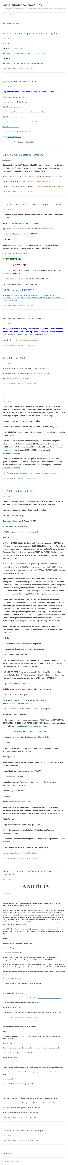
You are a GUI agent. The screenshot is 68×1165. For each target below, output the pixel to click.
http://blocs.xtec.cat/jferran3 (11, 107)
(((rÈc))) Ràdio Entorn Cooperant (19, 81)
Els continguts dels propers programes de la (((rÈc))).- (31, 33)
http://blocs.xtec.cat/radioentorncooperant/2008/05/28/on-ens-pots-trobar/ (27, 229)
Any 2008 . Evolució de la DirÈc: (19, 491)
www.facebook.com (22, 473)
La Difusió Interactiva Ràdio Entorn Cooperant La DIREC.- (33, 204)
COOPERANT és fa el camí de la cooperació (25, 1130)
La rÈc (12, 15)
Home (4, 15)
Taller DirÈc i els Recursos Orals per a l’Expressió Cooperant (28, 872)
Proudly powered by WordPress (11, 1161)
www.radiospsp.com (20, 223)
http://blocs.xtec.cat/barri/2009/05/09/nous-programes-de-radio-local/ (25, 53)
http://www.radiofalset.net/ (14, 683)
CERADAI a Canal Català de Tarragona (23, 154)
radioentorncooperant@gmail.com (17, 703)
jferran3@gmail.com (14, 137)
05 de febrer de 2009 (13, 358)
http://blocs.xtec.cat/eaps (10, 127)
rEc (4, 396)
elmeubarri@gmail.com (49, 473)
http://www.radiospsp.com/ (15, 526)
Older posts (7, 1153)
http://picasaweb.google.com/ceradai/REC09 (17, 378)
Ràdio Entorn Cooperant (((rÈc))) (23, 5)
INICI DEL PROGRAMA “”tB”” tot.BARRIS (22, 318)
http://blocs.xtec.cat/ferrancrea (12, 117)
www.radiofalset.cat (22, 279)
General (20, 68)
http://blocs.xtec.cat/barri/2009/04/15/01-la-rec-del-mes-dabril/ (23, 63)
